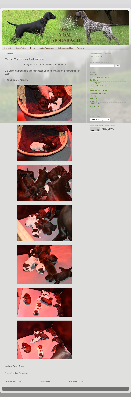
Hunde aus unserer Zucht (99, 85)
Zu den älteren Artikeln (76, 381)
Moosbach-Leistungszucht (99, 90)
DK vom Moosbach (96, 56)
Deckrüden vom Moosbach (99, 77)
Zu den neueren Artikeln (13, 381)
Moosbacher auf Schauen (98, 93)
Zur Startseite (45, 381)
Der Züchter (94, 80)
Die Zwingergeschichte (98, 83)
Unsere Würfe (21, 48)
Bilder (32, 48)
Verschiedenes (95, 106)
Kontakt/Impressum (46, 48)
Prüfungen (93, 96)
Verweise (80, 48)
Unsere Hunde (95, 101)
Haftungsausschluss (65, 48)
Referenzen (94, 98)
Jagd (91, 88)
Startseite (8, 48)
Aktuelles (14, 373)
